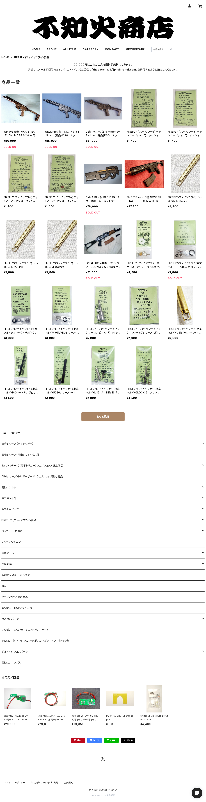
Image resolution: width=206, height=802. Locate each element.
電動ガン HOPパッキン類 (16, 607)
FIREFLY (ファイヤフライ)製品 (18, 520)
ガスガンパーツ (10, 618)
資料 (4, 585)
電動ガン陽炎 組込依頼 (15, 574)
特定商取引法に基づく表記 (44, 782)
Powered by (103, 795)
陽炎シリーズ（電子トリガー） (17, 443)
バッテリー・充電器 (12, 531)
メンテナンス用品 (11, 542)
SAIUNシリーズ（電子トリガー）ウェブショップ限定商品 (32, 465)
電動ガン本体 (9, 487)
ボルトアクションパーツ (14, 651)
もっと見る (103, 416)
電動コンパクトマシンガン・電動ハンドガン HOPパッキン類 (35, 640)
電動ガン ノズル (11, 662)
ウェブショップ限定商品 (14, 596)
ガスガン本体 (9, 498)
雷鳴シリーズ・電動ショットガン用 (20, 454)
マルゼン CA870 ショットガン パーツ (26, 629)
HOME (36, 49)
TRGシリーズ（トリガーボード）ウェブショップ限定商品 (32, 476)
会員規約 (68, 782)
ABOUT (52, 49)
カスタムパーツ (10, 509)
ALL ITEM (69, 49)
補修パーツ (7, 553)
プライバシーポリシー (15, 782)
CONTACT (112, 49)
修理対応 (6, 564)
